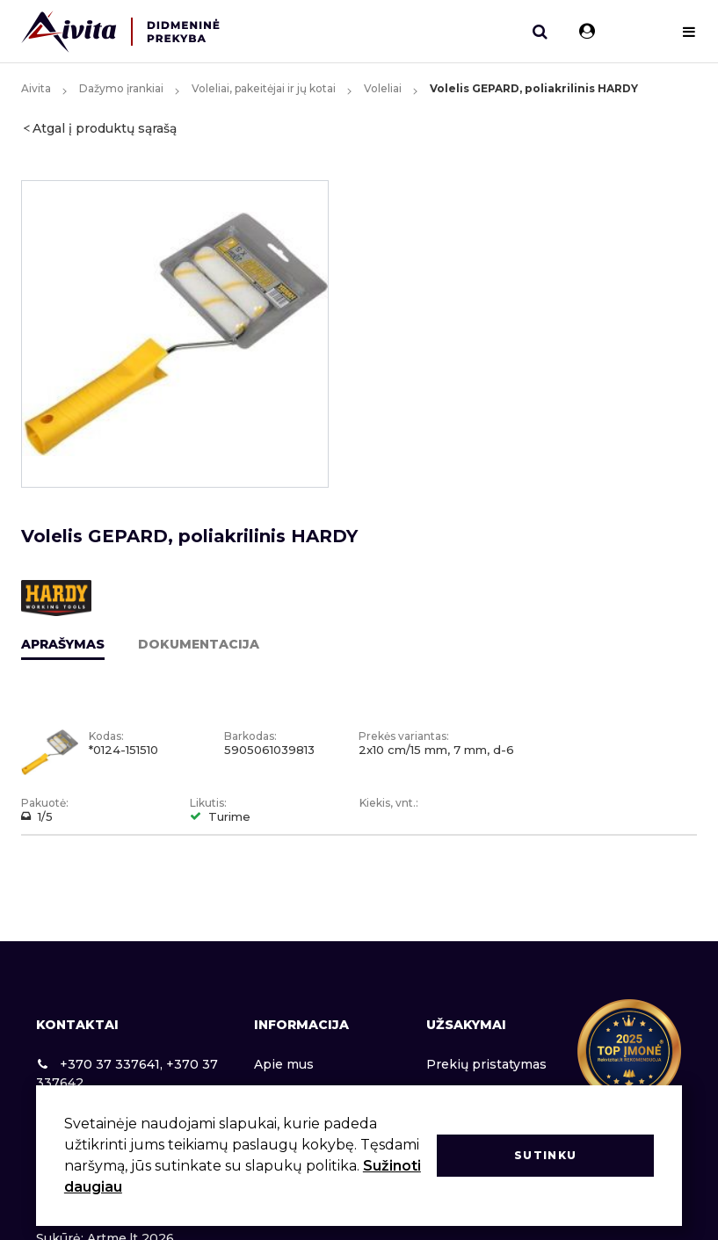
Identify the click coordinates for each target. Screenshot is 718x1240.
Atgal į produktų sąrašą (105, 128)
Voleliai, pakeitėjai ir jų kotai (264, 88)
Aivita (36, 88)
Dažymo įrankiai (121, 88)
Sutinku (545, 1155)
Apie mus (284, 1064)
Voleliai (383, 88)
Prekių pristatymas (486, 1064)
